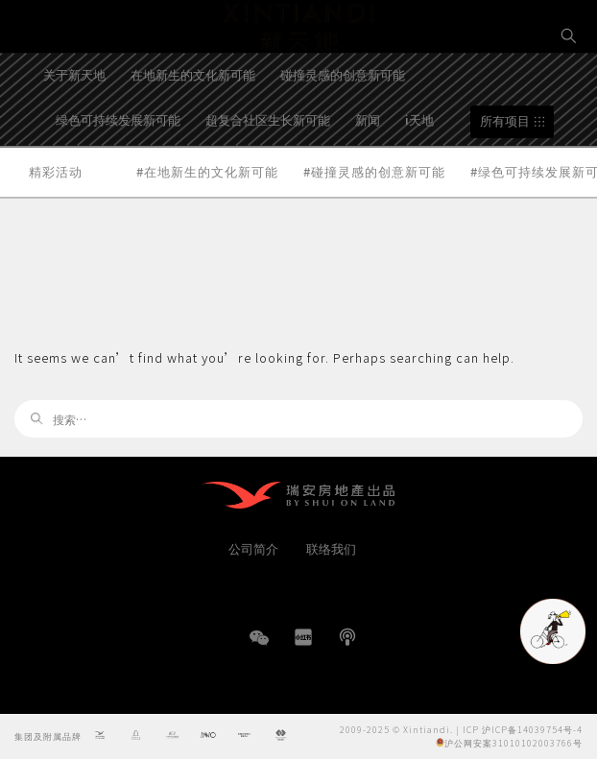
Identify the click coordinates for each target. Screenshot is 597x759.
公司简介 (253, 548)
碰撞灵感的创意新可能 (342, 122)
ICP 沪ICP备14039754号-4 (523, 729)
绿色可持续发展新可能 (118, 166)
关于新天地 (74, 122)
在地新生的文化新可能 (193, 122)
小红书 (303, 637)
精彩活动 (56, 218)
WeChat (259, 647)
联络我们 (331, 548)
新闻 (367, 166)
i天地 (419, 166)
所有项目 (505, 168)
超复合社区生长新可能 (267, 166)
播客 (347, 637)
